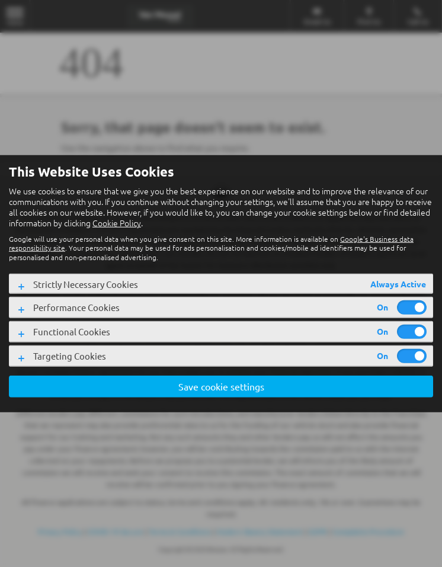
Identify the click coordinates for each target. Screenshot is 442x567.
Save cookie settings (221, 386)
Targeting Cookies (69, 355)
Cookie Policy (116, 223)
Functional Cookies (71, 331)
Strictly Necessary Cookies (85, 284)
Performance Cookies (76, 307)
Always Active (398, 283)
